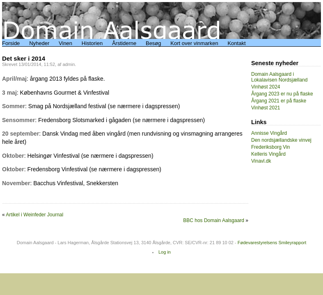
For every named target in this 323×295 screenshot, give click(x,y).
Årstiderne (124, 43)
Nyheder (39, 43)
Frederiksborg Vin (270, 147)
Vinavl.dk (261, 161)
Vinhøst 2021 (265, 108)
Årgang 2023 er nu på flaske (282, 94)
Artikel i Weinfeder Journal (34, 215)
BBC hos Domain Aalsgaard (213, 220)
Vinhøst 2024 (265, 87)
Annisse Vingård (269, 133)
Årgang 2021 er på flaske (278, 101)
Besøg (153, 43)
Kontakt (236, 43)
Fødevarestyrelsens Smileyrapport (272, 242)
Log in (164, 252)
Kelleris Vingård (268, 154)
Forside (11, 43)
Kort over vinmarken (194, 43)
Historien (92, 43)
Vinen (65, 43)
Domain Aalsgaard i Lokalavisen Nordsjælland (279, 77)
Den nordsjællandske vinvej (281, 140)
